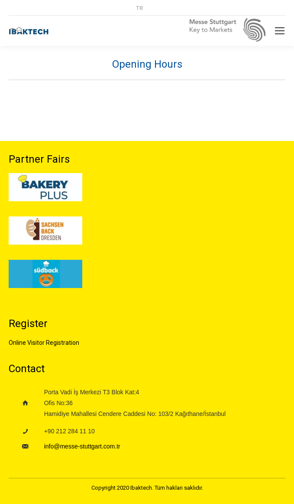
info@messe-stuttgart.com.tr (82, 446)
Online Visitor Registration (44, 342)
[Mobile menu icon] (279, 30)
